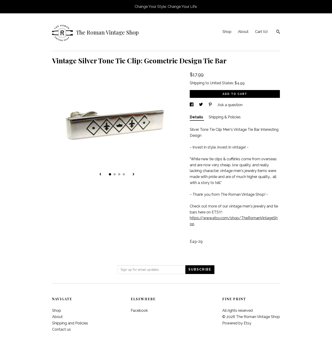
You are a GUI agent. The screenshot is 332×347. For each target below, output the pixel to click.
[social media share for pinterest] (210, 105)
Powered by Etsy (236, 323)
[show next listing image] (133, 174)
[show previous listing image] (100, 174)
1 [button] (110, 174)
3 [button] (119, 174)
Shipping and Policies (70, 323)
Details (197, 117)
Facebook (139, 310)
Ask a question (230, 105)
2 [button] (114, 174)
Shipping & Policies (225, 117)
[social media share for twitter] (201, 105)
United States (221, 83)
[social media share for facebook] (192, 105)
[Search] (278, 32)
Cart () (261, 31)
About (243, 31)
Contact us (61, 329)
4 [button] (124, 174)
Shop (226, 31)
